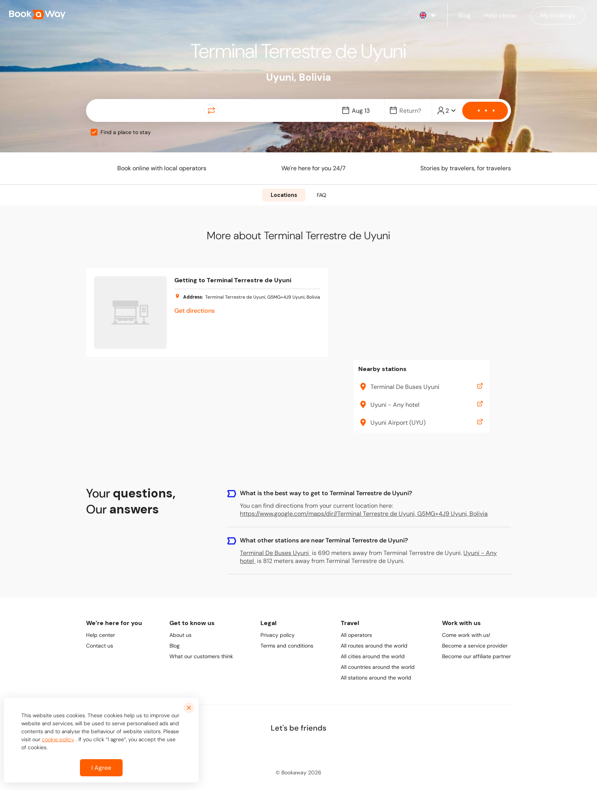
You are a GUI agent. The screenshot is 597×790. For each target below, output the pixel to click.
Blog (174, 645)
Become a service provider (475, 645)
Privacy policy (277, 635)
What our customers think (201, 656)
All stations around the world (376, 677)
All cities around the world (373, 656)
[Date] (364, 111)
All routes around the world (374, 645)
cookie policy (58, 739)
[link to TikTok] (315, 748)
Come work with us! (466, 635)
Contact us (99, 645)
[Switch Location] (211, 110)
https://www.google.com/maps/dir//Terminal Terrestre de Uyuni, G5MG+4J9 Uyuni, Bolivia (364, 514)
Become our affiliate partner (476, 656)
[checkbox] (94, 132)
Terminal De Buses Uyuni (275, 553)
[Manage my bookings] (558, 15)
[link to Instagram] (299, 748)
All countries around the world (378, 667)
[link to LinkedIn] (282, 748)
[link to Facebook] (265, 748)
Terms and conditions (286, 645)
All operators (356, 635)
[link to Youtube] (332, 748)
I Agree (101, 768)
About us (180, 635)
